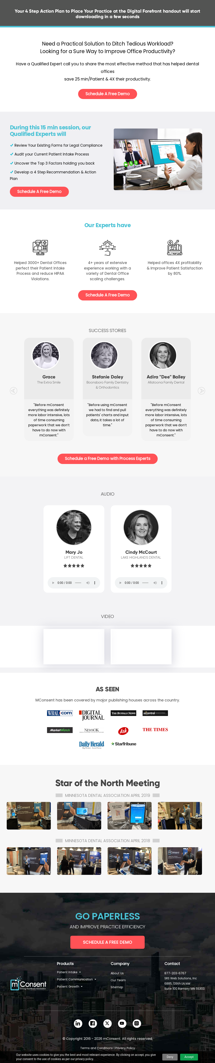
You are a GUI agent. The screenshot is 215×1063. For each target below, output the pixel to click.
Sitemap (117, 987)
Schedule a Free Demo (107, 942)
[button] (13, 390)
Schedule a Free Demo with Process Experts (107, 458)
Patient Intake (67, 972)
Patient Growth (68, 986)
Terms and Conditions (96, 1048)
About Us (117, 973)
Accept (189, 1057)
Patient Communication (75, 979)
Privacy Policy (125, 1048)
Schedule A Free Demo (107, 94)
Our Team (118, 980)
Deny (170, 1057)
